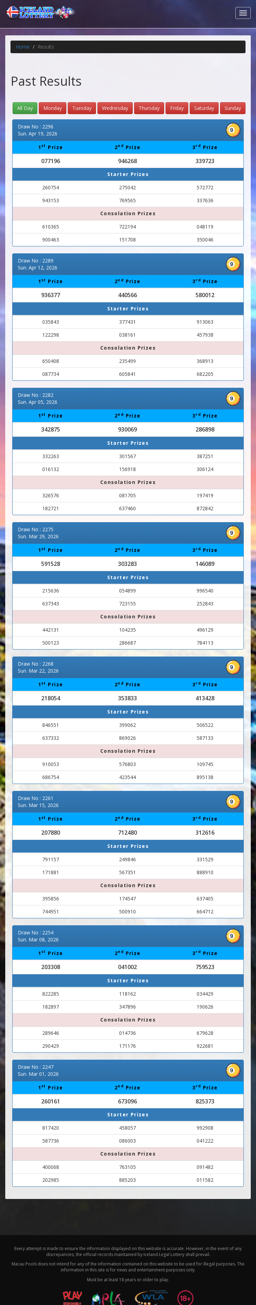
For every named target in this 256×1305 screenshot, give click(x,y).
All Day (25, 108)
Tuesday (82, 108)
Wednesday (115, 108)
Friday (177, 108)
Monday (52, 108)
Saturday (204, 108)
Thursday (149, 108)
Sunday (233, 108)
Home (23, 46)
